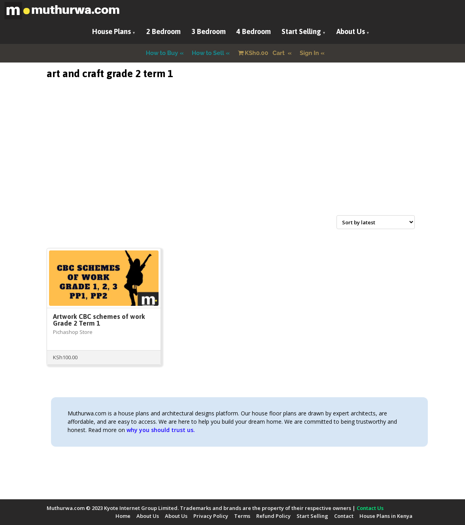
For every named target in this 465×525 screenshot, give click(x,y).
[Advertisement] (232, 156)
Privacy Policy (210, 515)
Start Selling (301, 31)
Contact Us (370, 508)
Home (122, 515)
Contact (343, 515)
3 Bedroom (208, 31)
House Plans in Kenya (385, 515)
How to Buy (162, 53)
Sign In (309, 53)
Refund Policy (273, 515)
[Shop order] (375, 222)
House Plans (111, 31)
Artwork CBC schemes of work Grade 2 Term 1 (99, 320)
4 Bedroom (253, 31)
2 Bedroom (163, 31)
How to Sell (208, 53)
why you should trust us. (161, 430)
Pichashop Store (73, 331)
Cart (262, 53)
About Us (350, 31)
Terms (242, 515)
